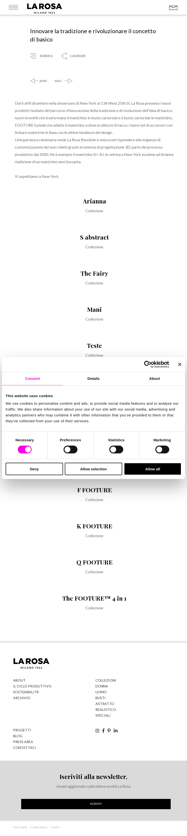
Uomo (101, 692)
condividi (77, 56)
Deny (34, 469)
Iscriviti (96, 804)
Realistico (105, 709)
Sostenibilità (26, 692)
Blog (17, 736)
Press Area (23, 742)
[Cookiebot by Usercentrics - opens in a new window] (147, 364)
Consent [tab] (32, 378)
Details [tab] (93, 378)
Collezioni (105, 680)
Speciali (103, 715)
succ (58, 80)
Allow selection (93, 469)
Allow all (152, 469)
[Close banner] (179, 364)
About (19, 680)
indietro (46, 56)
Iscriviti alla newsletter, (93, 776)
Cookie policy (38, 827)
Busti (100, 698)
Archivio (21, 698)
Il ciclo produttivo (32, 686)
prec (43, 80)
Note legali (20, 827)
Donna (101, 686)
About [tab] (154, 378)
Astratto (104, 704)
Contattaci (24, 747)
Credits (55, 827)
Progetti (22, 730)
